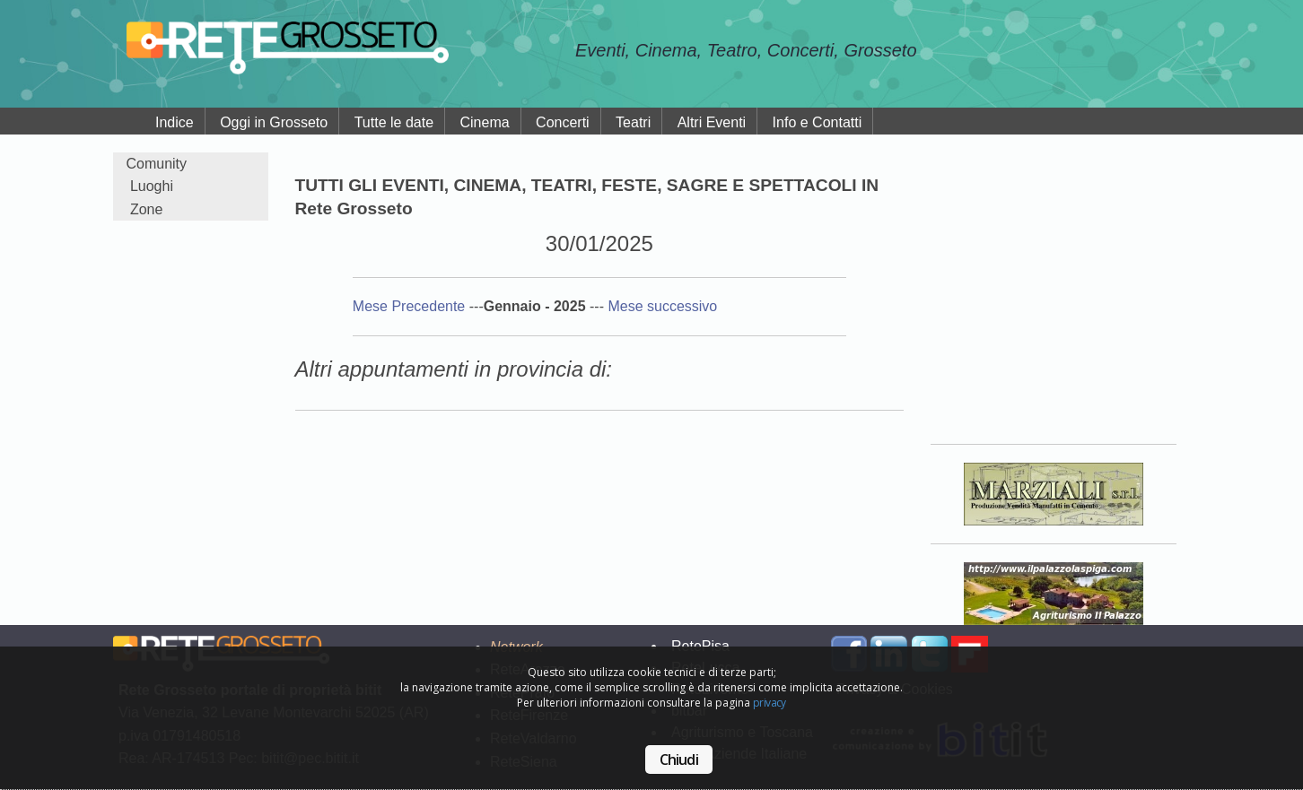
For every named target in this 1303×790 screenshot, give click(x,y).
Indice (174, 122)
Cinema (484, 122)
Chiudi (679, 759)
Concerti (563, 122)
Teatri (633, 122)
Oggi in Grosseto (274, 122)
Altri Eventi (712, 122)
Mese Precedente (411, 306)
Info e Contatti (817, 122)
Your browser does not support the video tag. (1053, 286)
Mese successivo (662, 306)
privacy (769, 702)
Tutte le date (393, 122)
